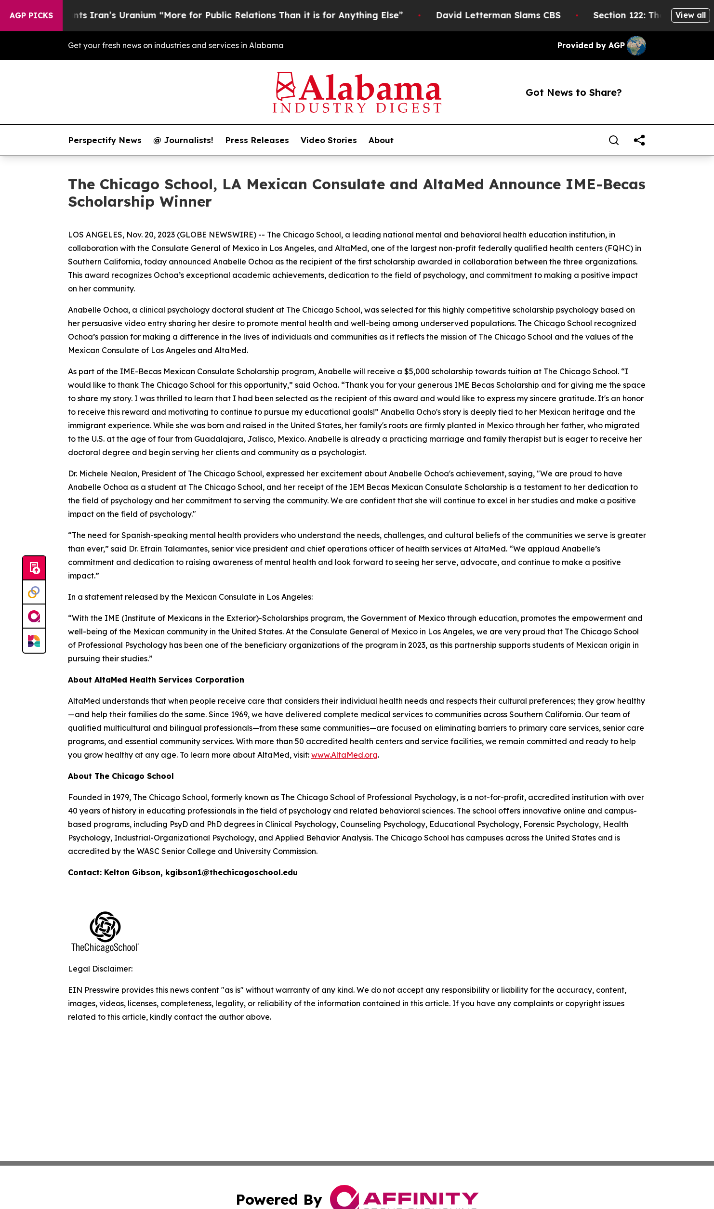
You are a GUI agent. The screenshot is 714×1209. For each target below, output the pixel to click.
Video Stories (329, 140)
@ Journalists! (183, 140)
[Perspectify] (34, 592)
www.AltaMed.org (344, 755)
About (381, 140)
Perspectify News (105, 140)
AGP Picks (31, 15)
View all (690, 15)
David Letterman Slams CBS (505, 15)
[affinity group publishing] (34, 616)
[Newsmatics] (34, 641)
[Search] (613, 140)
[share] (639, 140)
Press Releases (257, 140)
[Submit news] (34, 568)
